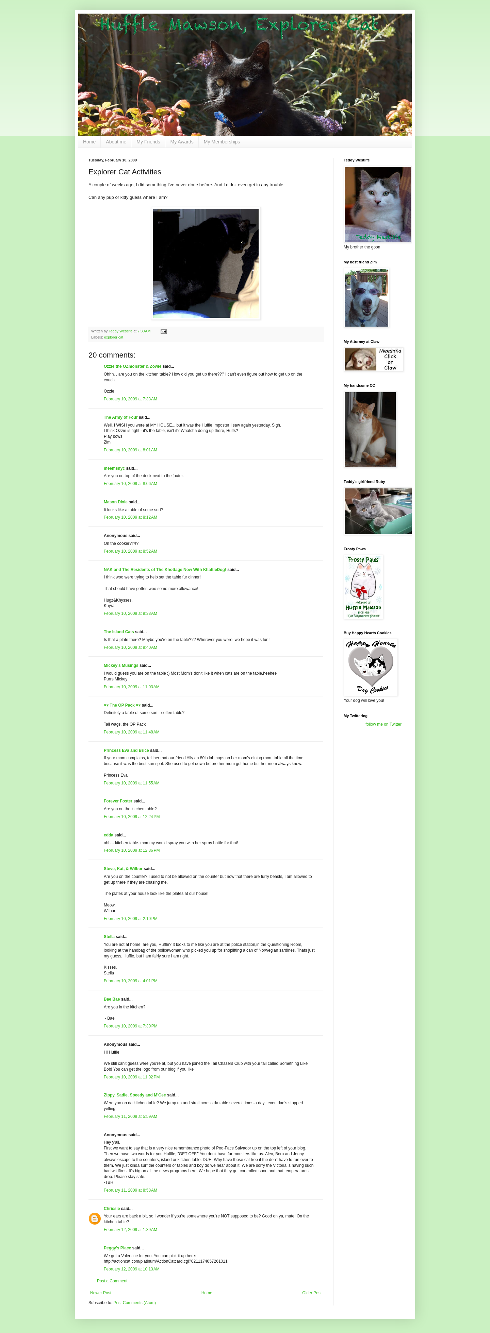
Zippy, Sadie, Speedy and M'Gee (135, 1095)
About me (116, 141)
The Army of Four (121, 417)
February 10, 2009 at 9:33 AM (130, 613)
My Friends (148, 141)
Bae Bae (112, 999)
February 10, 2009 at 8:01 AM (130, 450)
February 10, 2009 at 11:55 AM (132, 783)
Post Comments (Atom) (134, 1302)
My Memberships (222, 141)
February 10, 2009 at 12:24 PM (132, 816)
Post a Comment (112, 1281)
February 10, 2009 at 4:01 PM (131, 981)
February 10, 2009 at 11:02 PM (132, 1077)
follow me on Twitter (383, 724)
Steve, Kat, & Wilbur (123, 868)
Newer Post (100, 1293)
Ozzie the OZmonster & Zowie (132, 366)
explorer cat (113, 337)
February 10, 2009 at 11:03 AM (132, 687)
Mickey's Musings (121, 665)
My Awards (182, 141)
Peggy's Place (117, 1248)
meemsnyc (114, 468)
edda (108, 835)
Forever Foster (118, 801)
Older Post (312, 1293)
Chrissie (112, 1208)
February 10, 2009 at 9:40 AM (130, 647)
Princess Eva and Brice (126, 750)
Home (89, 141)
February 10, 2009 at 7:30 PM (131, 1026)
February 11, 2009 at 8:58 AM (130, 1190)
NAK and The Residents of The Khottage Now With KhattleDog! (165, 569)
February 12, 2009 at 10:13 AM (132, 1269)
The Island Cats (119, 631)
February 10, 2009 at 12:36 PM (132, 850)
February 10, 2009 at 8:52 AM (130, 551)
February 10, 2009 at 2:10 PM (131, 918)
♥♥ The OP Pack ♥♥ (122, 705)
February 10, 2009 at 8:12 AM (130, 517)
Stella (109, 936)
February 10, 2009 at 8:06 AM (130, 483)
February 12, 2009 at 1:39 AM (130, 1229)
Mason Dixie (116, 502)
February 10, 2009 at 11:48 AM (132, 732)
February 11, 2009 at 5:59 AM (130, 1116)
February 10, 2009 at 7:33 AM (130, 399)
